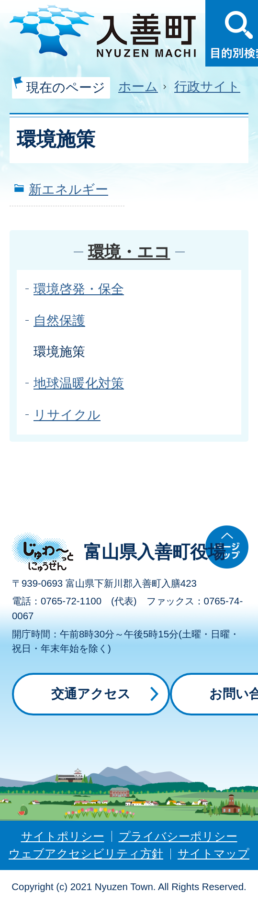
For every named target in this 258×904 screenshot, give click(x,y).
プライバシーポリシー (178, 836)
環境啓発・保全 (79, 288)
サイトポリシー (62, 836)
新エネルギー (68, 189)
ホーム (138, 86)
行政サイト (207, 86)
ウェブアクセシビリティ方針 (86, 853)
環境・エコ (129, 252)
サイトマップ (213, 853)
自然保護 (59, 320)
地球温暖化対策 (79, 383)
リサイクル (67, 414)
